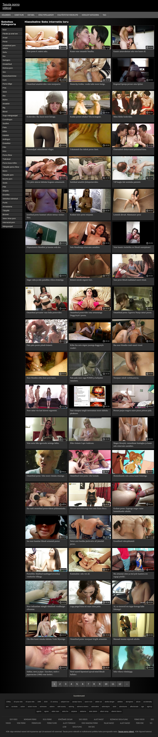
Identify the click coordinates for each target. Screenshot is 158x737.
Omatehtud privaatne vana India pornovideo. (44, 312)
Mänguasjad (8, 226)
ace (7, 706)
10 (106, 684)
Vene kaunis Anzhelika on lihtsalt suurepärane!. (132, 247)
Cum (5, 80)
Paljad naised (109, 723)
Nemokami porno (30, 719)
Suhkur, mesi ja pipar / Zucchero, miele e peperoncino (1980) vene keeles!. (43, 673)
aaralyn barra (77, 702)
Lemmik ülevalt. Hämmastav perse (127, 215)
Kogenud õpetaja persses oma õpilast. (128, 84)
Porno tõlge (7, 84)
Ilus (4, 56)
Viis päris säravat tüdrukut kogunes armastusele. (46, 182)
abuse (138, 702)
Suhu (5, 52)
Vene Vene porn (9, 218)
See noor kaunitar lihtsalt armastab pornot (43, 541)
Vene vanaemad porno (90, 723)
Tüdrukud (6, 159)
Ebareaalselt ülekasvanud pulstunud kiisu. (130, 149)
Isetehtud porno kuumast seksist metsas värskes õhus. (45, 216)
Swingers (6, 60)
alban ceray (104, 711)
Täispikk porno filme (11, 167)
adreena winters (83, 706)
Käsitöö (6, 135)
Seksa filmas (77, 727)
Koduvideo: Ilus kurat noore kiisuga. (41, 117)
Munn (5, 171)
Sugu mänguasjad (10, 115)
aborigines (129, 702)
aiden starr (55, 711)
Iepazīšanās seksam (65, 719)
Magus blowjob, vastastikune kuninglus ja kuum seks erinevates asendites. (132, 444)
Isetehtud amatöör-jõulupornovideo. (84, 182)
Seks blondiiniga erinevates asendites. (85, 247)
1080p (8, 702)
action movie (32, 706)
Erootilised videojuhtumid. (124, 541)
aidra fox (65, 711)
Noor (5, 30)
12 (120, 684)
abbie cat (98, 702)
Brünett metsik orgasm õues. (81, 280)
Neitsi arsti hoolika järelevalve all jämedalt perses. (87, 542)
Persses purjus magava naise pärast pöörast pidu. (132, 410)
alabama (83, 711)
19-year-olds (30, 702)
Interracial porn (9, 222)
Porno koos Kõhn (10, 163)
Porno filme (7, 155)
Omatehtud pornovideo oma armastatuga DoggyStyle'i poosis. (86, 313)
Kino (4, 151)
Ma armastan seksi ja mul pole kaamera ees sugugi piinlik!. (130, 575)
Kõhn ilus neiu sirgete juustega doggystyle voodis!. (87, 346)
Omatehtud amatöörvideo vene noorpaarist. (44, 84)
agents (39, 711)
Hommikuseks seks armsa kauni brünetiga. (130, 476)
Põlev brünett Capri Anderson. (82, 443)
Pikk (4, 187)
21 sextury (54, 702)
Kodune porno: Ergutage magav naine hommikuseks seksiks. (128, 509)
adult (114, 706)
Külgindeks (6, 15)
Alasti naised (125, 723)
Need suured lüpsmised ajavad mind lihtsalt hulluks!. (87, 673)
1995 (39, 702)
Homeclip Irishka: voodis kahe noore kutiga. (87, 84)
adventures (123, 706)
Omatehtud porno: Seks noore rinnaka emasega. (46, 476)
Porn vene (140, 723)
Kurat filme (19, 15)
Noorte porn (7, 179)
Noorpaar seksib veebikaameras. (126, 378)
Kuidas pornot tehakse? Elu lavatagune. (85, 117)
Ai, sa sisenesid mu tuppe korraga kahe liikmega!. (128, 607)
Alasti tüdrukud (69, 723)
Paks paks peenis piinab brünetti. (40, 345)
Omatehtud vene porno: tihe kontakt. (84, 476)
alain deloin (93, 711)
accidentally (147, 702)
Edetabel (31, 15)
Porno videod (139, 719)
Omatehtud (7, 64)
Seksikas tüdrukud (10, 199)
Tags (104, 15)
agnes (46, 711)
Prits (4, 88)
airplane (74, 711)
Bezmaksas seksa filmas (119, 719)
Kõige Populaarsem (46, 15)
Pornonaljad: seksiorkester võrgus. (40, 149)
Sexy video (14, 719)
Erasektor (6, 143)
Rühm (5, 100)
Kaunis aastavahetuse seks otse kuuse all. (129, 51)
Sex (4, 72)
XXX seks (91, 727)
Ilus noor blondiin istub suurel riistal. (128, 345)
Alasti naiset (99, 719)
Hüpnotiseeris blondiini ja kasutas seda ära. (44, 247)
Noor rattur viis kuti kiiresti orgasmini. (42, 410)
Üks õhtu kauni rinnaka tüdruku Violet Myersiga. (46, 639)
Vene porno (21, 723)
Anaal (5, 37)
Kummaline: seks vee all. (80, 574)
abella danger (109, 702)
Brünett (6, 214)
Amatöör (6, 104)
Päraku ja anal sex (10, 34)
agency (149, 706)
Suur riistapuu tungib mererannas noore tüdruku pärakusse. (89, 411)
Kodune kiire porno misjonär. (81, 215)
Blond (5, 111)
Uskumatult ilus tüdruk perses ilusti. (84, 149)
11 (113, 684)
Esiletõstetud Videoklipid (68, 15)
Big (4, 108)
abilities (120, 702)
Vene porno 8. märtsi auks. (37, 51)
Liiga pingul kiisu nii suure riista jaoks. (85, 606)
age (142, 706)
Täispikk (6, 210)
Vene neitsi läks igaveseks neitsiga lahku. (43, 443)
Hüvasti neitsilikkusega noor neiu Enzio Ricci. (88, 508)
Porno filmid (52, 723)
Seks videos (83, 719)
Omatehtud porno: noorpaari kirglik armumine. (88, 639)
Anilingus (6, 139)
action (23, 706)
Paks (5, 127)
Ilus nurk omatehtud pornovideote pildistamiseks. (46, 508)
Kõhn (5, 131)
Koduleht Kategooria (90, 15)
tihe (4, 96)
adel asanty (62, 706)
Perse (5, 41)
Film (4, 147)
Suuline (6, 123)
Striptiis (6, 191)
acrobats (14, 706)
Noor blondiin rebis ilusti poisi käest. (41, 378)
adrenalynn (106, 706)
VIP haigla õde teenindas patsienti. (127, 182)
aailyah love (65, 702)
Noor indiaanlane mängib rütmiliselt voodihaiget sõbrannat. (46, 607)
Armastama (7, 206)
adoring (71, 706)
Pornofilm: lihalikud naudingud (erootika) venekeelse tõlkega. (43, 575)
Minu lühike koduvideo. (122, 117)
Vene (5, 92)
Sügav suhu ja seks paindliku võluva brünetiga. (45, 280)
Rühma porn (8, 68)
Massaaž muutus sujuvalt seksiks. (126, 639)
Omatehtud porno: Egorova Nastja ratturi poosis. (132, 312)
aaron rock (88, 702)
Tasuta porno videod (11, 6)
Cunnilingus (7, 119)
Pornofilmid (36, 723)
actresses (43, 706)
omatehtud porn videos (9, 46)
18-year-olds (18, 702)
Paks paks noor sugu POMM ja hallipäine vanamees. (86, 379)
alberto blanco (116, 711)
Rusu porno (47, 719)
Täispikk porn (8, 175)
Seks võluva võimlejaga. (123, 672)
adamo (52, 706)
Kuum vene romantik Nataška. (82, 51)
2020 (46, 702)
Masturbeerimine (9, 76)
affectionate (134, 706)
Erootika (6, 195)
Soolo (5, 183)
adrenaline (95, 706)
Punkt (5, 203)
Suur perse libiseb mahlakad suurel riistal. (130, 280)
